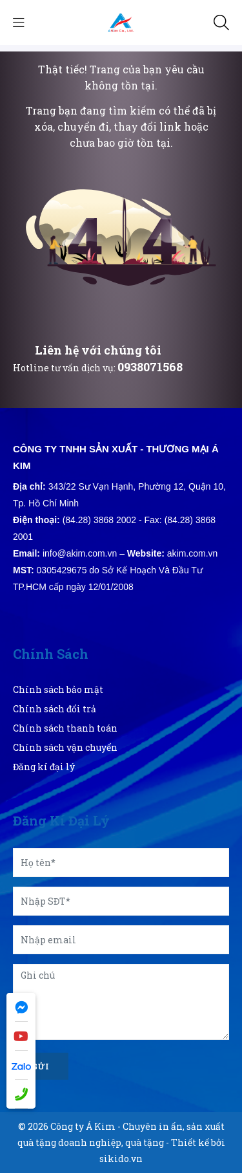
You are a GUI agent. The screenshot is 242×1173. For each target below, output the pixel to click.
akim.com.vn (192, 553)
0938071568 (150, 366)
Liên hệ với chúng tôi (98, 350)
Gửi (41, 1066)
